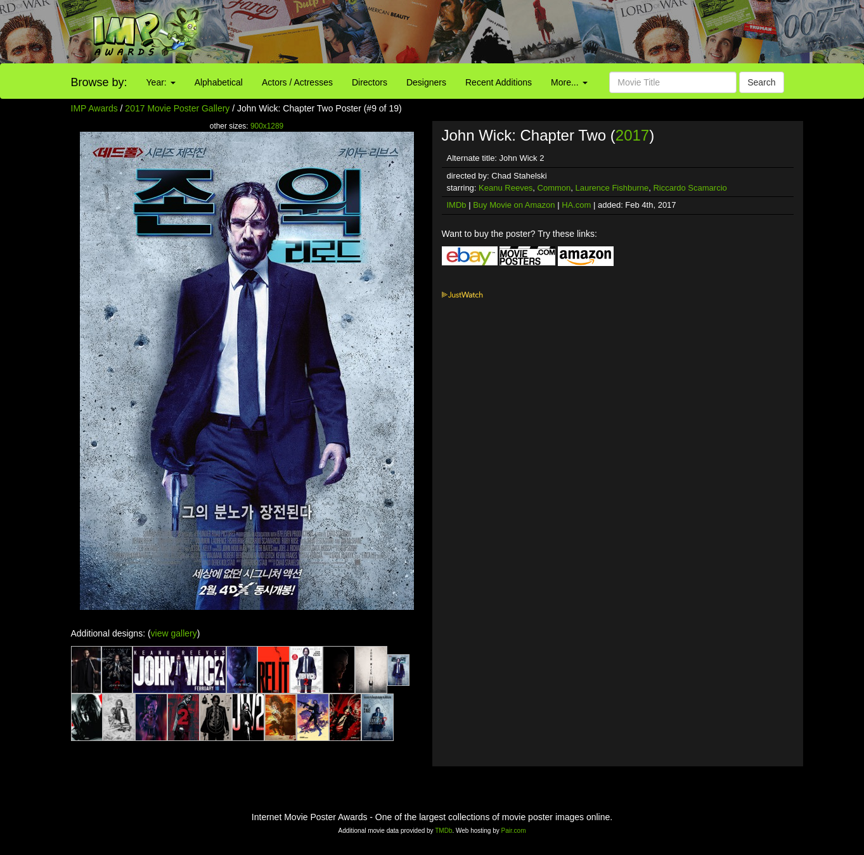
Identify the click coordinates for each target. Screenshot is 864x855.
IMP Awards (94, 108)
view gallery (174, 633)
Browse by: (99, 82)
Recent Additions (498, 82)
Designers (426, 82)
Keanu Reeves (505, 188)
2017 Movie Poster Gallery (177, 108)
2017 (632, 135)
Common (554, 188)
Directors (369, 82)
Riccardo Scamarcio (689, 188)
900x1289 (266, 126)
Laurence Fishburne (612, 188)
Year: (161, 82)
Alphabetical (219, 82)
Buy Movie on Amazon (514, 205)
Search (761, 82)
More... (569, 82)
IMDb (457, 205)
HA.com (576, 205)
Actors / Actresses (297, 82)
